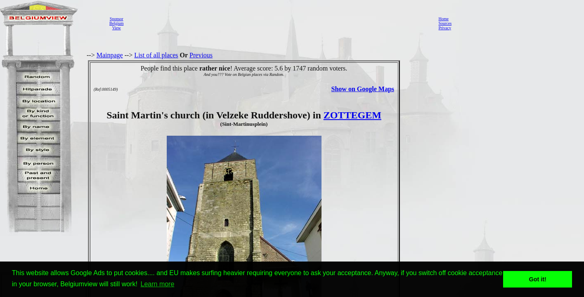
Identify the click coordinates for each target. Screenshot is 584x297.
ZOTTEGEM (352, 115)
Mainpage (110, 55)
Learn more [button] (158, 284)
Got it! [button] (537, 279)
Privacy (444, 28)
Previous (201, 55)
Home (443, 18)
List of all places (156, 55)
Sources (445, 23)
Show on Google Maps (362, 88)
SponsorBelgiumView (116, 23)
